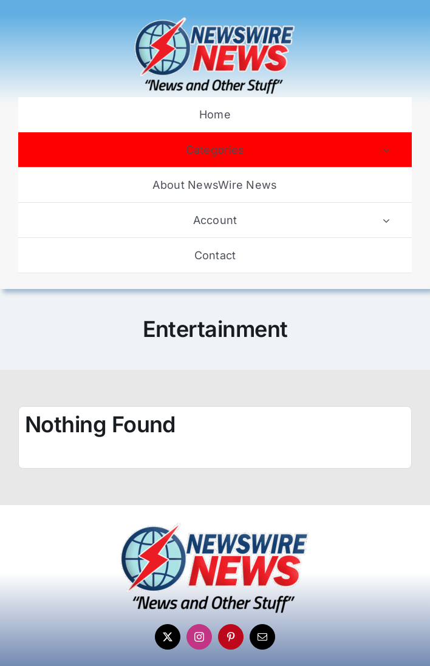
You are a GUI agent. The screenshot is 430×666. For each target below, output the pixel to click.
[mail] (262, 637)
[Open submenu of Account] (386, 220)
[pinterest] (231, 637)
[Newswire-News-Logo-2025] (215, 20)
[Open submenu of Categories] (386, 149)
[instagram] (199, 637)
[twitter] (167, 637)
